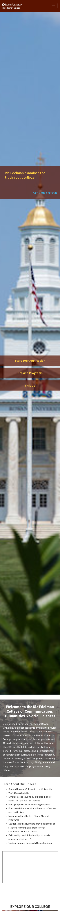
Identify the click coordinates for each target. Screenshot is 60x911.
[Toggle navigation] (54, 5)
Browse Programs (30, 373)
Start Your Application (30, 361)
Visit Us (30, 385)
